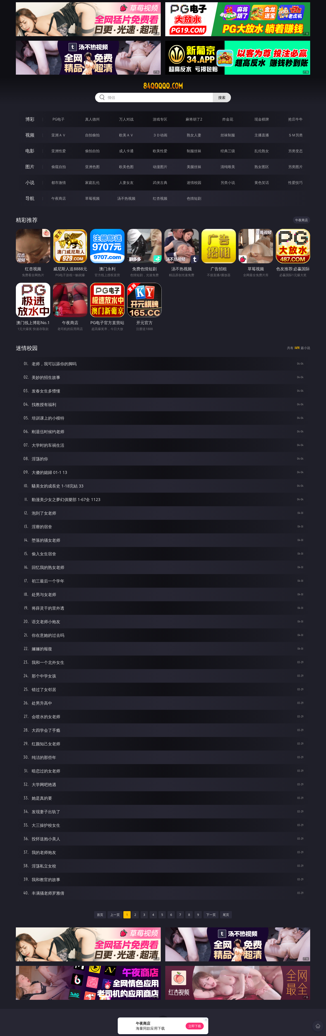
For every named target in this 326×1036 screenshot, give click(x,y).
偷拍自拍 (92, 150)
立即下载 (194, 1026)
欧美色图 (126, 166)
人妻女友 (126, 182)
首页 (100, 914)
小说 (29, 182)
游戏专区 (160, 119)
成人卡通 (126, 150)
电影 (29, 151)
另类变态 (295, 150)
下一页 (211, 914)
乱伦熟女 (261, 150)
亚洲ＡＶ (58, 135)
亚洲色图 (92, 166)
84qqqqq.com (163, 85)
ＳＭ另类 (295, 135)
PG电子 (59, 119)
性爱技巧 (295, 182)
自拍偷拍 (92, 135)
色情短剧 (194, 198)
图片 (29, 167)
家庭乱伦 (92, 182)
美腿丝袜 (194, 166)
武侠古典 (160, 182)
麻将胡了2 (194, 119)
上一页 (115, 914)
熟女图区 (261, 166)
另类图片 (295, 166)
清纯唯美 (228, 166)
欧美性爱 (160, 150)
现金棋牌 (261, 119)
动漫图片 (160, 166)
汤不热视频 (126, 198)
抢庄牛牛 (295, 119)
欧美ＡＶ (126, 135)
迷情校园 (194, 182)
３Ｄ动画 (160, 135)
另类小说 (228, 182)
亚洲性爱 (58, 150)
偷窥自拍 (58, 166)
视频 (29, 135)
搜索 (221, 97)
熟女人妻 (194, 135)
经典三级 (228, 150)
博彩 (29, 119)
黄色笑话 (261, 182)
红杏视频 (160, 198)
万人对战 (126, 119)
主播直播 (261, 135)
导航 (29, 198)
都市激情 (58, 182)
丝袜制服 (228, 135)
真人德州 (92, 119)
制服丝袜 (194, 150)
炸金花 (227, 119)
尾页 (226, 914)
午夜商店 (58, 198)
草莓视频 (92, 198)
